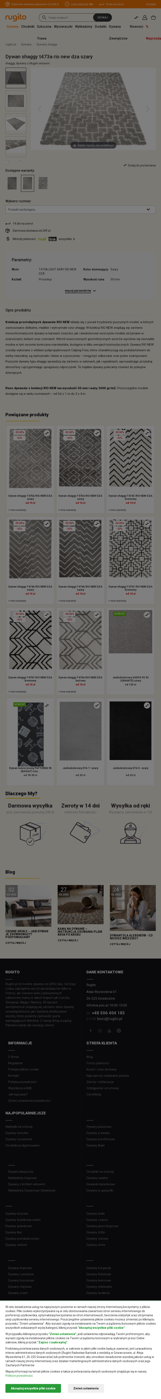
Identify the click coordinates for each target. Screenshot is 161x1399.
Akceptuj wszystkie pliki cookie (33, 1388)
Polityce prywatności (19, 1375)
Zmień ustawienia (86, 1388)
